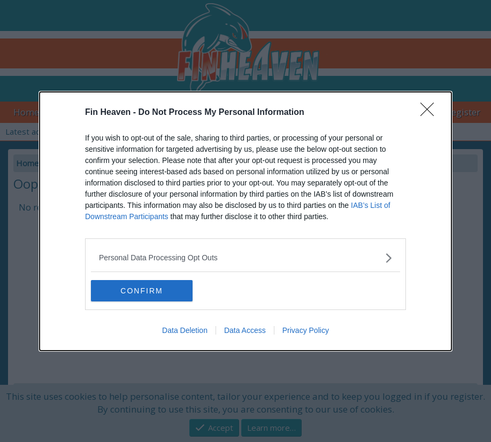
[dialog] (245, 221)
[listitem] (245, 257)
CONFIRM (142, 290)
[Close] (430, 112)
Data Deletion (185, 330)
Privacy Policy (305, 330)
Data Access (245, 330)
